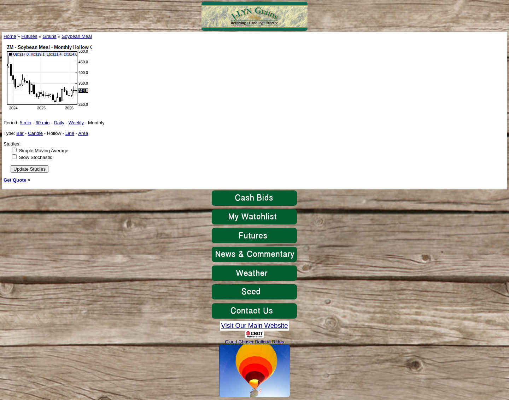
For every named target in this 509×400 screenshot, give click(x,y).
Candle (35, 133)
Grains (49, 36)
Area (83, 133)
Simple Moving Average (44, 150)
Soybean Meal (77, 36)
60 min (42, 122)
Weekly (76, 122)
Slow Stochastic (35, 157)
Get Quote (15, 180)
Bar (20, 133)
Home (10, 36)
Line (69, 133)
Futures (29, 36)
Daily (59, 122)
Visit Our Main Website (254, 325)
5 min (25, 122)
